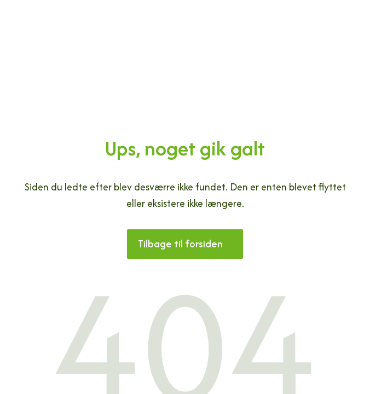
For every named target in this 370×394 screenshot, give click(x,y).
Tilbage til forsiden (180, 243)
